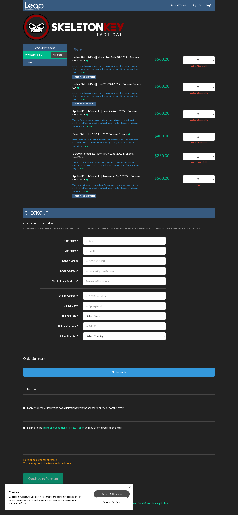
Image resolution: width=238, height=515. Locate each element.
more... (83, 72)
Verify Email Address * (65, 280)
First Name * (71, 240)
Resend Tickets (178, 5)
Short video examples (84, 76)
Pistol (29, 62)
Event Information (45, 47)
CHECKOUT (59, 55)
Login (209, 5)
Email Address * (69, 270)
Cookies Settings (112, 502)
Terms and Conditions (55, 427)
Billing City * (71, 305)
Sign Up (196, 5)
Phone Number (69, 260)
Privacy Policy (76, 427)
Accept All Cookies (112, 494)
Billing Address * (68, 295)
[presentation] (48, 444)
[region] (69, 497)
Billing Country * (68, 335)
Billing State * (70, 315)
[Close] (130, 487)
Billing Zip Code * (68, 325)
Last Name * (71, 250)
